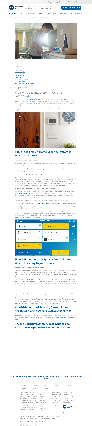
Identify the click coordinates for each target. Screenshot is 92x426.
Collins (56, 385)
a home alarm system (27, 99)
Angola (34, 388)
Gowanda (69, 385)
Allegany (35, 385)
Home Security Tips (20, 72)
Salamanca (23, 388)
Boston (23, 385)
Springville (23, 382)
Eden (45, 385)
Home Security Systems (21, 74)
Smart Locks (18, 77)
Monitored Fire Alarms (21, 81)
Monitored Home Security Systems (24, 83)
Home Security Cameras (21, 79)
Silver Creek (69, 382)
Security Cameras (19, 75)
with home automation (45, 203)
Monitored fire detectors (21, 193)
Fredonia (46, 382)
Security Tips (18, 70)
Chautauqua (35, 382)
